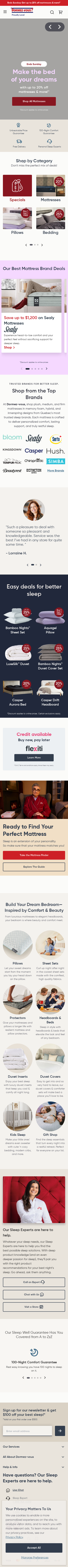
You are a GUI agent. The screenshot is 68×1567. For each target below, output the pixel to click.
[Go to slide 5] (42, 369)
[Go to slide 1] (28, 369)
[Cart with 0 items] (61, 12)
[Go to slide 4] (38, 369)
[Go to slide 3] (35, 369)
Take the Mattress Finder (34, 855)
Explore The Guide (34, 867)
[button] (50, 27)
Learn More (34, 757)
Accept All (34, 1547)
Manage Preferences (34, 1557)
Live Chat (18, 1490)
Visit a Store (34, 1307)
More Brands (55, 470)
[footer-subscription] (60, 1431)
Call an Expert (34, 1282)
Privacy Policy (14, 1537)
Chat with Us (34, 1294)
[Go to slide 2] (32, 369)
